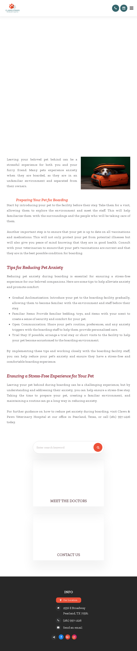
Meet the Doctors (68, 501)
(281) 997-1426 (72, 620)
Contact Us (68, 554)
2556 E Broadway (74, 608)
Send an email (72, 627)
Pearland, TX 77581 (75, 613)
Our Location (70, 600)
